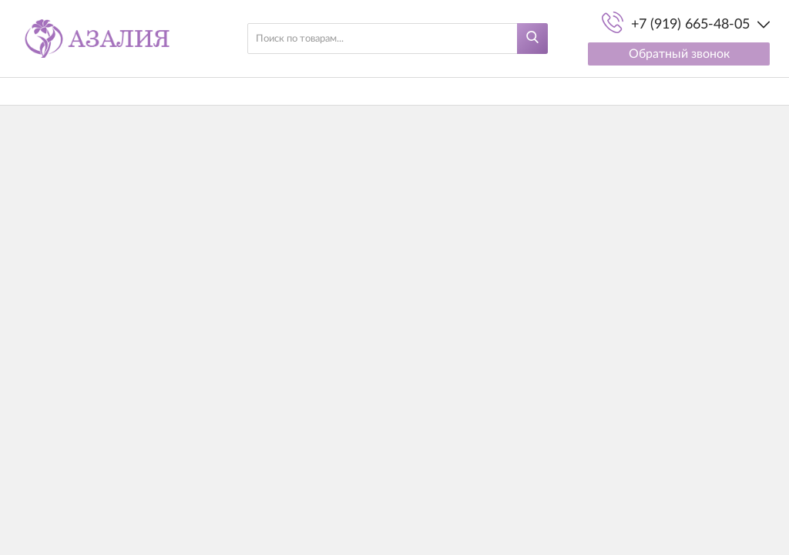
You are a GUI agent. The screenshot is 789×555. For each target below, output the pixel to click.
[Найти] (532, 38)
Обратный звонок (679, 54)
